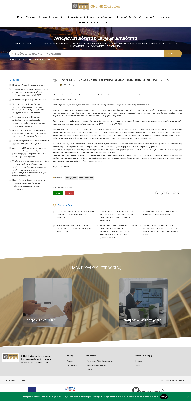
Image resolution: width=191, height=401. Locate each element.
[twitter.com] (157, 193)
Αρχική (17, 43)
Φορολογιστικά (106, 17)
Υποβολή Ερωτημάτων (96, 365)
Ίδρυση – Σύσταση (26, 17)
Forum (90, 370)
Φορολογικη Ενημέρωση (37, 59)
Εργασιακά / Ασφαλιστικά (129, 17)
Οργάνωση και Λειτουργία (51, 17)
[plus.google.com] (174, 193)
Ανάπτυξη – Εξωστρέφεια (158, 17)
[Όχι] (188, 398)
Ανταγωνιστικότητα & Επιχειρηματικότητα (131, 43)
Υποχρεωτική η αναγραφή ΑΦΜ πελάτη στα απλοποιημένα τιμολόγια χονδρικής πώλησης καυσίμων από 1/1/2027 (30, 92)
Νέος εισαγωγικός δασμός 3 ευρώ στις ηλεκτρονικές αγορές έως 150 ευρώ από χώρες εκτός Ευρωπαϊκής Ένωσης (29, 133)
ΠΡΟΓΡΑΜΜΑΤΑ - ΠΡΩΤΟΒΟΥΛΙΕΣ (86, 43)
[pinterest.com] (168, 193)
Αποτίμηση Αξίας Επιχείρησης (100, 361)
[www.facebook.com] (163, 193)
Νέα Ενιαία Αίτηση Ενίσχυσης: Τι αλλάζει (29, 85)
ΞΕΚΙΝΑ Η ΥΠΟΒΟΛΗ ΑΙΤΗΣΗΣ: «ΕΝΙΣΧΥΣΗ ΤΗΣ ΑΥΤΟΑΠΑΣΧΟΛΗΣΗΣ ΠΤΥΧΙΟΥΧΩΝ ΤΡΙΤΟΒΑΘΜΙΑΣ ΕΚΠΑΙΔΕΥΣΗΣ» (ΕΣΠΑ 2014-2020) (162, 230)
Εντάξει (164, 397)
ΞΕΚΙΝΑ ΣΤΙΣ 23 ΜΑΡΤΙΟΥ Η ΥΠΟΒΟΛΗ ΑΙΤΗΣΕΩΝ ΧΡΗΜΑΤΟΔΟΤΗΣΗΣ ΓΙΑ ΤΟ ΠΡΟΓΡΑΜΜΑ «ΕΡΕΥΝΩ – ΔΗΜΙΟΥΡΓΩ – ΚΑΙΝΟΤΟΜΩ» (117, 216)
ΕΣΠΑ (81, 178)
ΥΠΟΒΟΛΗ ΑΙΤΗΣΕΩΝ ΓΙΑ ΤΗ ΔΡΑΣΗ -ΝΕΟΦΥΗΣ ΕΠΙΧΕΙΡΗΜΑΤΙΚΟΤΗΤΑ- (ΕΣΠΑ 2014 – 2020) (75, 229)
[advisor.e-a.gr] (179, 193)
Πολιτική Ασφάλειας (9, 380)
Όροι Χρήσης (25, 380)
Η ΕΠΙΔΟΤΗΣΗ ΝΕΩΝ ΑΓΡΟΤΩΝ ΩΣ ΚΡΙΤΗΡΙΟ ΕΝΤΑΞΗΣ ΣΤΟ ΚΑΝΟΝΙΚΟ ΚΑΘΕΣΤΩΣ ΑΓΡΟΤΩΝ (76, 215)
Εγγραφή (138, 365)
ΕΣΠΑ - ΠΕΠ (106, 43)
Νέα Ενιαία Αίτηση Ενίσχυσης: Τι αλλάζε (29, 100)
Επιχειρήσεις (52, 59)
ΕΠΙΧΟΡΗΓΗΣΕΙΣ (71, 178)
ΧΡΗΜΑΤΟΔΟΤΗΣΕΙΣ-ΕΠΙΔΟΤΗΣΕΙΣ (56, 43)
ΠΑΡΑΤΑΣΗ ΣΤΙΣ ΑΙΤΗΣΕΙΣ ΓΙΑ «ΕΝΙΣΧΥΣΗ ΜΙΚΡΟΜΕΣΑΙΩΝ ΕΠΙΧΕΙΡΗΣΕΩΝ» (161, 213)
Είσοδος (138, 361)
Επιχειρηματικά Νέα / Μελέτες (94, 22)
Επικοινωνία (72, 365)
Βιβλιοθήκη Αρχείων (31, 43)
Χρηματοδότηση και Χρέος (81, 17)
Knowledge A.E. (179, 380)
